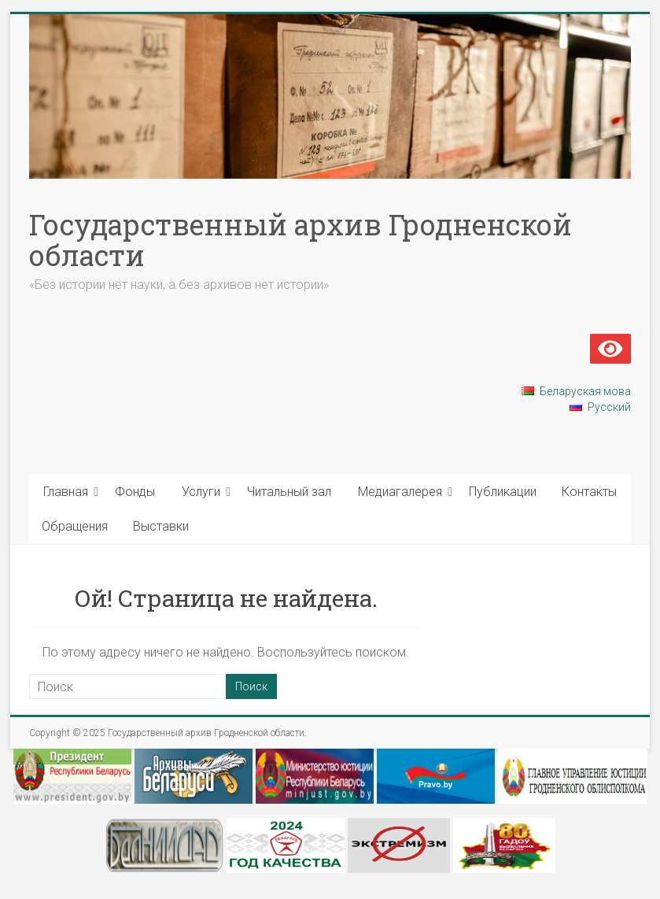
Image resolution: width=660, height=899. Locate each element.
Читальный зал (289, 491)
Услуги (201, 491)
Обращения (75, 526)
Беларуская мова (585, 391)
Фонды (135, 491)
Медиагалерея (400, 491)
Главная (65, 491)
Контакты (589, 491)
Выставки (161, 526)
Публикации (502, 491)
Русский (609, 407)
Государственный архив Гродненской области (300, 239)
